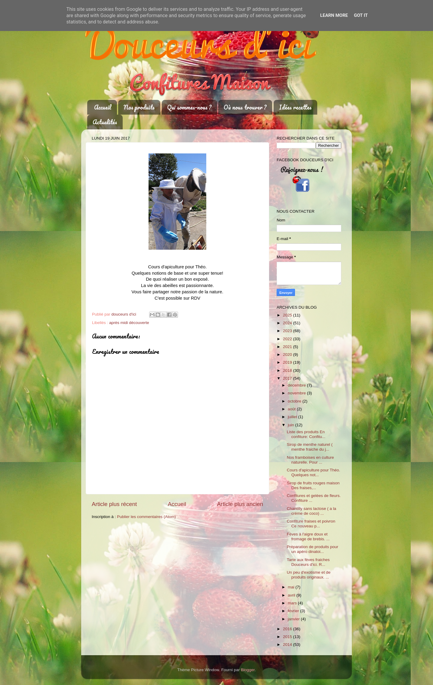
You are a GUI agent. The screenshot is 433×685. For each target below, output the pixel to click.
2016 (288, 629)
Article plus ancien (240, 504)
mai (292, 587)
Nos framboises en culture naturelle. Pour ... (310, 459)
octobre (295, 401)
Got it (361, 15)
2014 (288, 644)
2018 (288, 370)
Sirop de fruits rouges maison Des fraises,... (313, 485)
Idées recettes (295, 107)
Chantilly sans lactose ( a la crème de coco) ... (311, 511)
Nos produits (139, 107)
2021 (288, 346)
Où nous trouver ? (245, 107)
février (294, 611)
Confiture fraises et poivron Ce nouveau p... (311, 523)
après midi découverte (129, 322)
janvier (294, 619)
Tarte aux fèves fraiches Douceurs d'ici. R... (308, 562)
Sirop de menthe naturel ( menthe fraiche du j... (310, 447)
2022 (288, 339)
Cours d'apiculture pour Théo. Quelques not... (313, 472)
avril (292, 595)
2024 (288, 323)
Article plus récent (114, 504)
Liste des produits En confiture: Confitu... (306, 434)
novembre (297, 393)
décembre (297, 385)
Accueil (102, 107)
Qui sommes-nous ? (189, 107)
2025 (288, 315)
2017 (288, 378)
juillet (293, 417)
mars (293, 603)
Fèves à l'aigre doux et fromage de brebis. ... (308, 536)
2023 (288, 331)
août (292, 409)
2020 (288, 354)
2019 (288, 362)
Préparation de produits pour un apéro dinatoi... (312, 549)
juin (291, 425)
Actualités (105, 122)
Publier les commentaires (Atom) (146, 516)
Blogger (248, 670)
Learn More (334, 15)
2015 (288, 636)
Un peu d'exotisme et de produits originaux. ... (308, 574)
